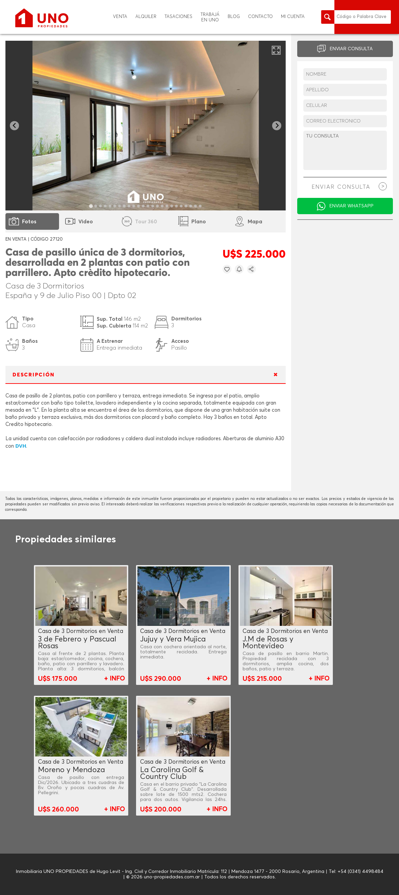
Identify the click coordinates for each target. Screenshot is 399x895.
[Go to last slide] (14, 125)
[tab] (91, 206)
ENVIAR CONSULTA (351, 48)
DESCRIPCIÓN (34, 374)
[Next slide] (276, 125)
